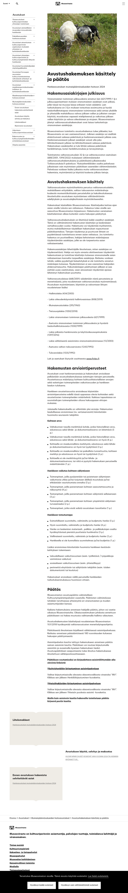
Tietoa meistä (17, 845)
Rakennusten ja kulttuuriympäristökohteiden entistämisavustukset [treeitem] (23, 139)
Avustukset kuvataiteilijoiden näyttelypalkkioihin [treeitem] (23, 67)
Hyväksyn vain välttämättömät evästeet (79, 885)
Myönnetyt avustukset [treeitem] (23, 126)
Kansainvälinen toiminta (22, 863)
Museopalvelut (17, 856)
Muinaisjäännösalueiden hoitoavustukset (50, 818)
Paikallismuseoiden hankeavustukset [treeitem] (19, 37)
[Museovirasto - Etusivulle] (64, 3)
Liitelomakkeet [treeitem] (20, 122)
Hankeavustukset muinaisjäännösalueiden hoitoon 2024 (34, 725)
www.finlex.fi (92, 359)
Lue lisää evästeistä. (98, 876)
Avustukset (19, 15)
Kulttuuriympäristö (19, 849)
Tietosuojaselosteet (20, 870)
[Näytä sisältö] (32, 19)
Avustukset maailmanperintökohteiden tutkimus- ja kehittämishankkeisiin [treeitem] (22, 88)
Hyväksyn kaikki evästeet (41, 885)
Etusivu (13, 818)
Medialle (14, 867)
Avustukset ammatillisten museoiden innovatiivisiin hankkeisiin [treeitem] (22, 30)
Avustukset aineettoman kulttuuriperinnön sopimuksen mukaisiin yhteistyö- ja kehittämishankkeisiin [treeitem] (21, 47)
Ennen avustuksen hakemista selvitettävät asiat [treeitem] (24, 110)
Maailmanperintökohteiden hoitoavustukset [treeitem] (23, 97)
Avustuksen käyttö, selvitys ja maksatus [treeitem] (22, 118)
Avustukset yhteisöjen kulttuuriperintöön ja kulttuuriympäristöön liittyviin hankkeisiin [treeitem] (23, 59)
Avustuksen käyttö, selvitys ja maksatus (89, 752)
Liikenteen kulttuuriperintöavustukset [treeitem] (22, 132)
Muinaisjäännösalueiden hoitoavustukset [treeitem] (21, 103)
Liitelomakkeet (21, 720)
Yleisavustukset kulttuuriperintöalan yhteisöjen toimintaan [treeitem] (20, 22)
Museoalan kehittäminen (22, 860)
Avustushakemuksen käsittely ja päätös (90, 818)
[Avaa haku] (17, 4)
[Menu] (123, 3)
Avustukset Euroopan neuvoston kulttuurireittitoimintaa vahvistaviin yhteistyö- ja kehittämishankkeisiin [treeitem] (21, 76)
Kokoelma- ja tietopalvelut (23, 853)
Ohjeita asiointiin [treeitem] (18, 145)
